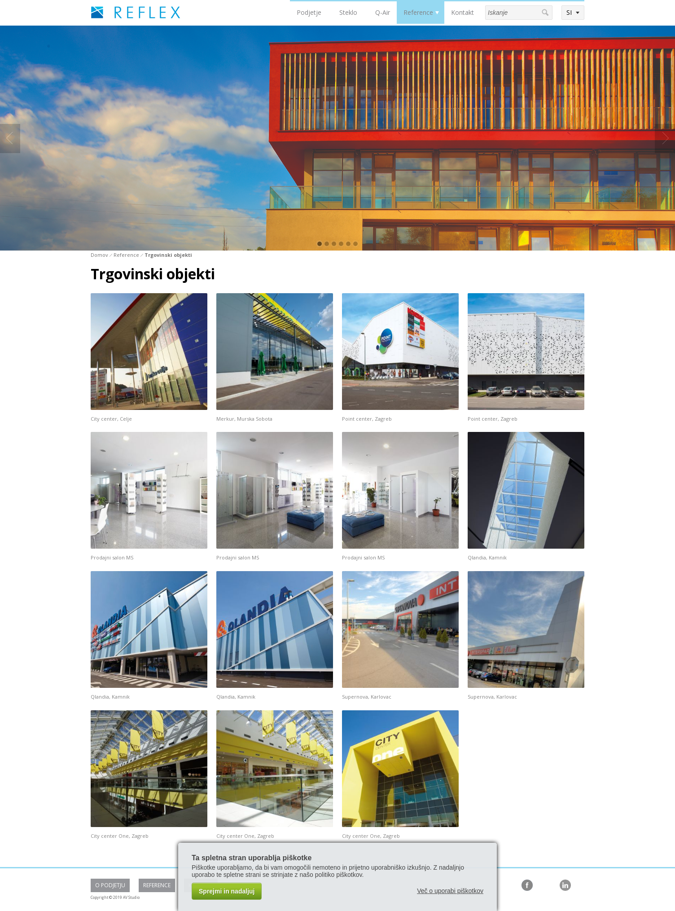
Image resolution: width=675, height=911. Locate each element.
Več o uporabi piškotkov (450, 890)
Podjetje (309, 12)
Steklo (348, 12)
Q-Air (382, 12)
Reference (418, 12)
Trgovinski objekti (168, 254)
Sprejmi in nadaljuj (226, 891)
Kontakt (462, 12)
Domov (99, 254)
